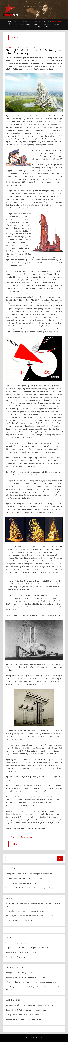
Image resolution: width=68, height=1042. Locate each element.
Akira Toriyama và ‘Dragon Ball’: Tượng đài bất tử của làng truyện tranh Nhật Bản (34, 988)
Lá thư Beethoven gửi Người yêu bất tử (20, 920)
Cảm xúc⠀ (57, 24)
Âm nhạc (9, 898)
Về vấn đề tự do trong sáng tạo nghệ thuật (21, 883)
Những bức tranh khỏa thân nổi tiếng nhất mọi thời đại (26, 977)
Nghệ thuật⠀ (57, 22)
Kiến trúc (32, 837)
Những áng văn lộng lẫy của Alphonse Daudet (22, 952)
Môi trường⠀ (13, 24)
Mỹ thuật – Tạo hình (14, 967)
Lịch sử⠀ (47, 22)
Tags (29, 26)
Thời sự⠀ (17, 22)
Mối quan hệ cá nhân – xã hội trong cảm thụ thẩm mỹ (25, 878)
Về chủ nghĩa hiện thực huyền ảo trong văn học (23, 943)
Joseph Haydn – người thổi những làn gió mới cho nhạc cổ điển (29, 916)
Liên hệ (45, 26)
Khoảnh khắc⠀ (25, 24)
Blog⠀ (23, 26)
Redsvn (8, 22)
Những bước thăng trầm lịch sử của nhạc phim (23, 1019)
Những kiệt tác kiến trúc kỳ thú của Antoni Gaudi (24, 972)
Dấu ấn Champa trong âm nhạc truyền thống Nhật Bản (26, 911)
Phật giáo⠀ (47, 24)
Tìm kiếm (37, 26)
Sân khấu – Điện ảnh (14, 1000)
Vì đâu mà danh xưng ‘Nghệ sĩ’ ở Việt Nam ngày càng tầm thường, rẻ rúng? (33, 888)
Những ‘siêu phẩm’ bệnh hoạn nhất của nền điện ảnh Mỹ (26, 1010)
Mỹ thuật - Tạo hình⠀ (22, 47)
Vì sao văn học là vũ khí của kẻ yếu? (18, 957)
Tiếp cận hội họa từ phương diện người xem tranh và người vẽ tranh (31, 982)
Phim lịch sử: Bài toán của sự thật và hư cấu (22, 1015)
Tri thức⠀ (37, 22)
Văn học (9, 938)
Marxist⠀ (37, 24)
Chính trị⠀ (27, 22)
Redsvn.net (39, 1038)
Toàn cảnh (10, 868)
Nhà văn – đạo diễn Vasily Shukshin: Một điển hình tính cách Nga (30, 1005)
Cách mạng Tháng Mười (19, 837)
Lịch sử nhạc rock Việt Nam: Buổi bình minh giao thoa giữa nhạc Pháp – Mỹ (34, 904)
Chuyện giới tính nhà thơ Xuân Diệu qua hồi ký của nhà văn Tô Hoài (30, 948)
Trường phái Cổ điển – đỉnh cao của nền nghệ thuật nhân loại (28, 874)
